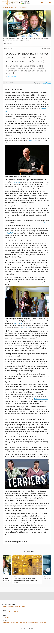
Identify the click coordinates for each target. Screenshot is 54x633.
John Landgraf (19, 323)
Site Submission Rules (33, 622)
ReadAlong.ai (47, 83)
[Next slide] (48, 570)
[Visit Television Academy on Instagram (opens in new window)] (24, 628)
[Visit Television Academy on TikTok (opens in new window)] (29, 628)
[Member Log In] (46, 2)
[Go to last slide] (6, 570)
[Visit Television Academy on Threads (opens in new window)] (27, 628)
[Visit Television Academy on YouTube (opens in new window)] (32, 628)
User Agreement (23, 622)
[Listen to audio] (9, 82)
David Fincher (25, 328)
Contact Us (5, 611)
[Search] (42, 2)
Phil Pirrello (12, 76)
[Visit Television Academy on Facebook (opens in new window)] (22, 628)
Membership (17, 606)
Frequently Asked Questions (15, 611)
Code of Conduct (43, 622)
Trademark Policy (14, 622)
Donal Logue (16, 182)
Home (5, 7)
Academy (5, 606)
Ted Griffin (43, 223)
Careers (23, 606)
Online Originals (22, 7)
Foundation (11, 606)
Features (13, 7)
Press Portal (6, 617)
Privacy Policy (6, 622)
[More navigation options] (50, 2)
